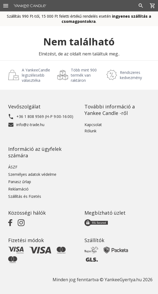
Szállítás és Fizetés (24, 196)
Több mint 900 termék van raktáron (84, 75)
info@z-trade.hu (30, 124)
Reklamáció (18, 189)
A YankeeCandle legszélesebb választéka (36, 75)
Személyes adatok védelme (32, 174)
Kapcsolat (93, 124)
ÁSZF (12, 167)
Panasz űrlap (19, 181)
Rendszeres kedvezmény (131, 75)
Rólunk (90, 130)
